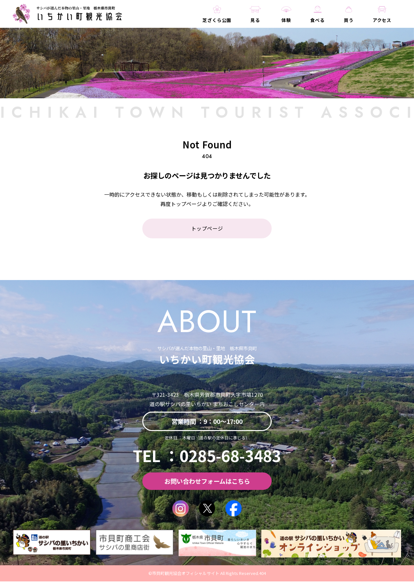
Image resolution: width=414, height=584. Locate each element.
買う (348, 23)
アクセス (382, 23)
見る (249, 23)
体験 (282, 23)
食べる (315, 23)
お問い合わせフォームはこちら (207, 484)
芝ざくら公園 (209, 23)
